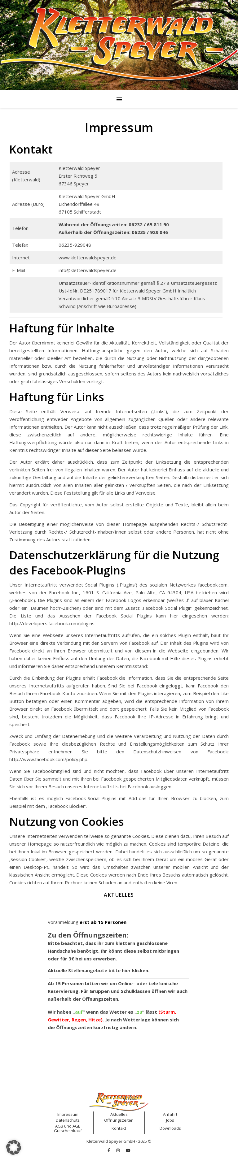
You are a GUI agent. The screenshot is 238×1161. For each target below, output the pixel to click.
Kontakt (119, 1128)
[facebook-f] (109, 1150)
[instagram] (118, 1150)
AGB (59, 1126)
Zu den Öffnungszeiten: (88, 934)
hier (126, 970)
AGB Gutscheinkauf (68, 1128)
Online (125, 983)
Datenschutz (68, 1120)
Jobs (170, 1120)
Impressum (67, 1114)
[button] (13, 1147)
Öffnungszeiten (100, 999)
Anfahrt (170, 1114)
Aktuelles (119, 1114)
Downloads (170, 1128)
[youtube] (128, 1150)
